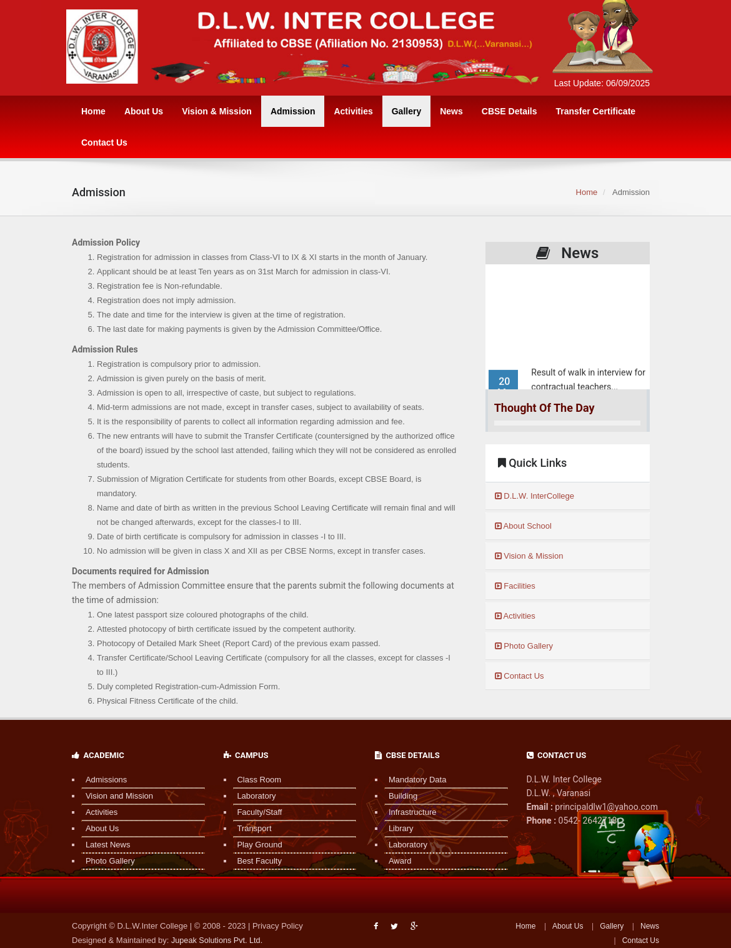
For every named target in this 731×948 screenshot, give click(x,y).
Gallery (406, 111)
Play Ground (255, 844)
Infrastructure (408, 812)
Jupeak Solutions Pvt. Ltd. (218, 940)
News (451, 111)
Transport (250, 828)
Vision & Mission (217, 111)
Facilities (515, 586)
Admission (293, 111)
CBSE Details (509, 111)
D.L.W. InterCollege (534, 496)
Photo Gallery (524, 646)
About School (523, 526)
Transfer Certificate (595, 111)
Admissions (101, 779)
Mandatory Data (413, 779)
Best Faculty (255, 861)
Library (396, 828)
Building (398, 796)
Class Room (255, 779)
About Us (143, 111)
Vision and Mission (115, 796)
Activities (353, 111)
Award (395, 861)
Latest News (103, 844)
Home (93, 111)
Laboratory (252, 796)
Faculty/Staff (255, 812)
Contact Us (104, 142)
